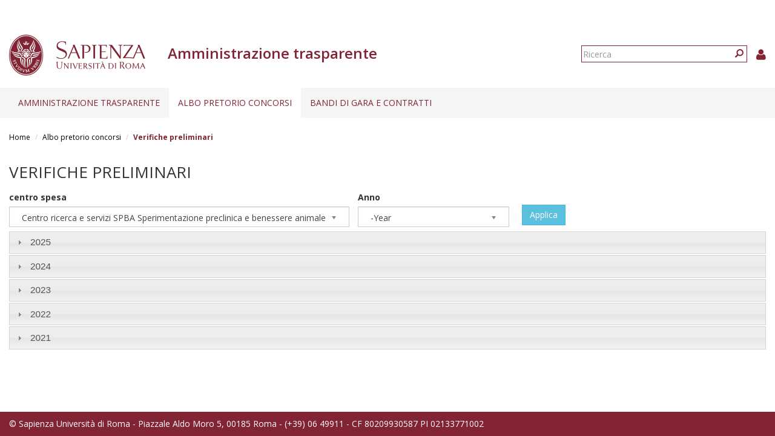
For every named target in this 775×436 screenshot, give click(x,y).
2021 (40, 337)
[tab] (387, 242)
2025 (40, 242)
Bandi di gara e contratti (371, 102)
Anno (369, 197)
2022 (40, 314)
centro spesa (38, 197)
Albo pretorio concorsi (235, 102)
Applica (544, 214)
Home (19, 137)
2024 (40, 266)
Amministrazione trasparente (89, 102)
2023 (40, 290)
